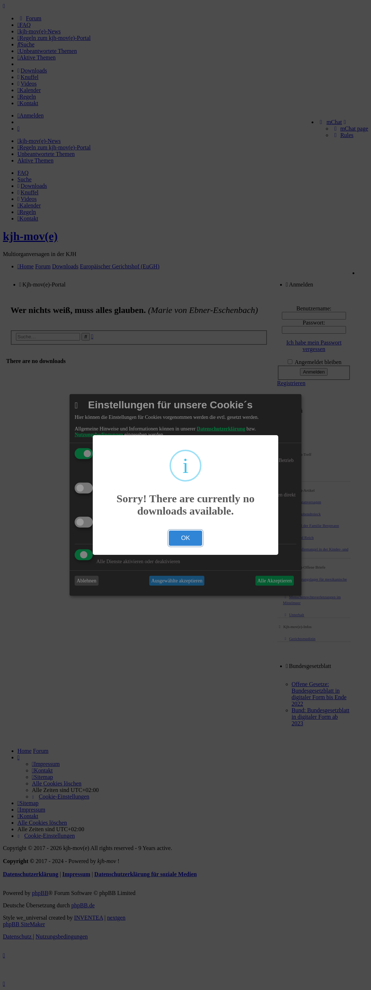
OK (185, 538)
